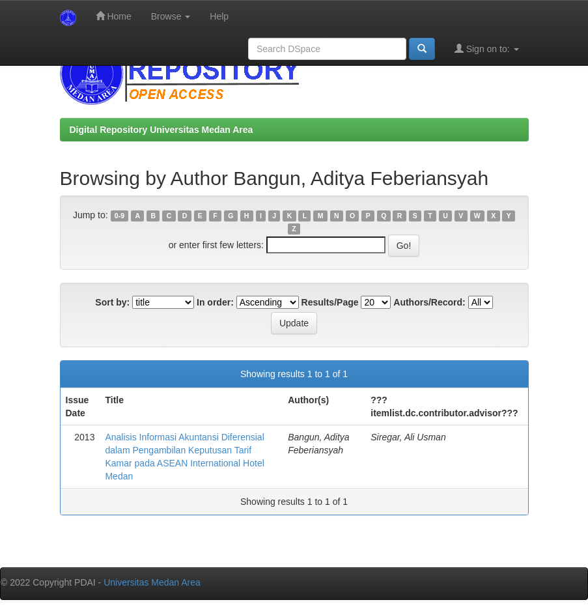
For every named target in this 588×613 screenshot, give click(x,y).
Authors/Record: (429, 302)
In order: (215, 302)
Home (114, 15)
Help (219, 16)
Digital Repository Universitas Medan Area (161, 129)
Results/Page (330, 302)
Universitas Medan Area (152, 582)
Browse (171, 16)
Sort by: (112, 302)
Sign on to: (487, 48)
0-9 (119, 216)
